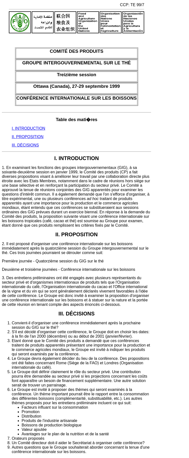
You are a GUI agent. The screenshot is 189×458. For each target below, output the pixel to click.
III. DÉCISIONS (25, 145)
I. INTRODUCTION (28, 128)
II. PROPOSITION (28, 137)
